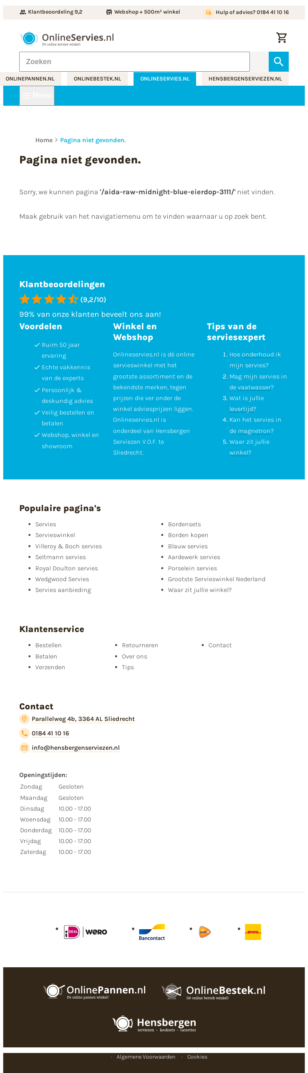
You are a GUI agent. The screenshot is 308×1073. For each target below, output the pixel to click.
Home (44, 140)
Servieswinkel (55, 535)
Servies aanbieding (63, 590)
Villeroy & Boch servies (68, 546)
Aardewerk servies (194, 557)
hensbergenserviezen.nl (245, 78)
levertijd (241, 409)
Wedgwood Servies (62, 579)
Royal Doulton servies (66, 568)
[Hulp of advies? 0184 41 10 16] (246, 13)
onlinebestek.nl (97, 78)
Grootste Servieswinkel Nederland (216, 579)
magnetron (254, 431)
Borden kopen (188, 535)
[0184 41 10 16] (44, 733)
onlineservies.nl (165, 78)
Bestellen (48, 645)
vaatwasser (254, 387)
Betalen (46, 656)
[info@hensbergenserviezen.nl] (69, 748)
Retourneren (140, 645)
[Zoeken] (134, 62)
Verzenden (50, 667)
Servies (45, 524)
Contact (220, 645)
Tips (128, 667)
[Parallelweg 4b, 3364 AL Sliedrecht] (77, 719)
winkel (238, 452)
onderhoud (258, 354)
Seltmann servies (60, 557)
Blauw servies (188, 546)
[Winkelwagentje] (281, 38)
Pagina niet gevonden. (93, 140)
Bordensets (184, 524)
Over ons (134, 656)
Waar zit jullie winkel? (200, 590)
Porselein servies (192, 568)
